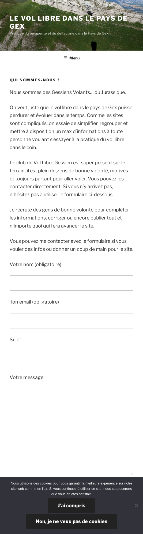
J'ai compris (71, 505)
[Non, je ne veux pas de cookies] (136, 505)
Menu (72, 58)
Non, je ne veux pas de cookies (71, 521)
